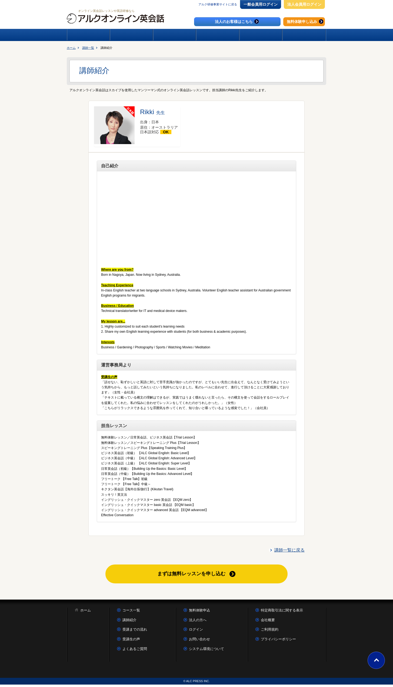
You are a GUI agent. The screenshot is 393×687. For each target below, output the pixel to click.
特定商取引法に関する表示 (282, 613)
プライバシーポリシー (278, 642)
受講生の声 (131, 642)
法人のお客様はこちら (237, 21)
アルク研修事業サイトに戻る (217, 4)
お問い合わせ (199, 642)
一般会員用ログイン (261, 4)
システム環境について (206, 651)
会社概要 (268, 622)
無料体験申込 (199, 613)
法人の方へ (198, 622)
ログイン (196, 632)
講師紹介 (129, 622)
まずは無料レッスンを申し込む (191, 575)
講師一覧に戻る (289, 550)
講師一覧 (88, 47)
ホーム (71, 47)
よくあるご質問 (134, 651)
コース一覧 (131, 613)
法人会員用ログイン (304, 4)
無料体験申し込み (305, 21)
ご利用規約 (269, 632)
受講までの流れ (134, 632)
